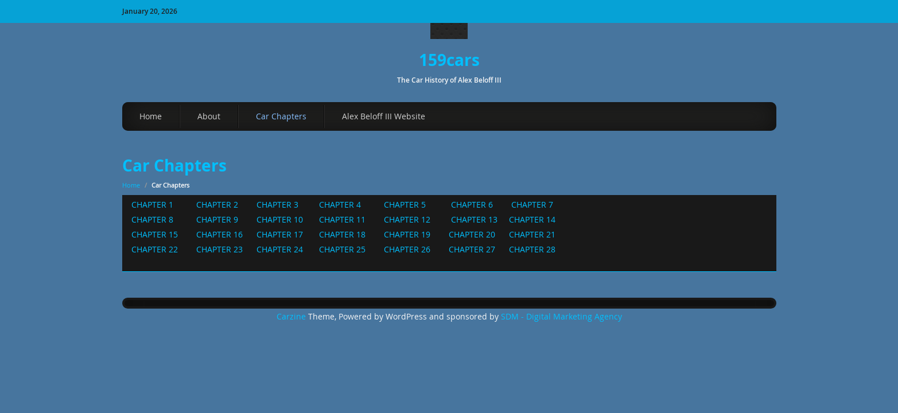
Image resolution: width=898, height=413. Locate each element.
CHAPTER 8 (153, 219)
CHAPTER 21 (529, 234)
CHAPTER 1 (152, 204)
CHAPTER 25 (343, 249)
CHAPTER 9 (218, 219)
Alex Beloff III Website (383, 116)
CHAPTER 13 (475, 219)
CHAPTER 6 (472, 204)
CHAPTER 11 (344, 219)
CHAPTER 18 (340, 234)
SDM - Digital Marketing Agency (561, 316)
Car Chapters (281, 116)
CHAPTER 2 (219, 204)
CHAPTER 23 (218, 249)
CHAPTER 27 (473, 249)
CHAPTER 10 (279, 219)
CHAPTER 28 (532, 249)
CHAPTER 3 (277, 204)
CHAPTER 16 (219, 234)
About (208, 116)
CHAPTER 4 (339, 204)
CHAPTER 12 (409, 219)
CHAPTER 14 (532, 219)
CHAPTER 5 (406, 204)
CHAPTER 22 (158, 249)
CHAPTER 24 (281, 249)
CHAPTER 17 (280, 234)
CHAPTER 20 (474, 234)
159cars (449, 60)
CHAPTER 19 (407, 234)
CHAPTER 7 (531, 204)
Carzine (292, 316)
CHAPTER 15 (155, 234)
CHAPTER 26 (406, 249)
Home (150, 116)
